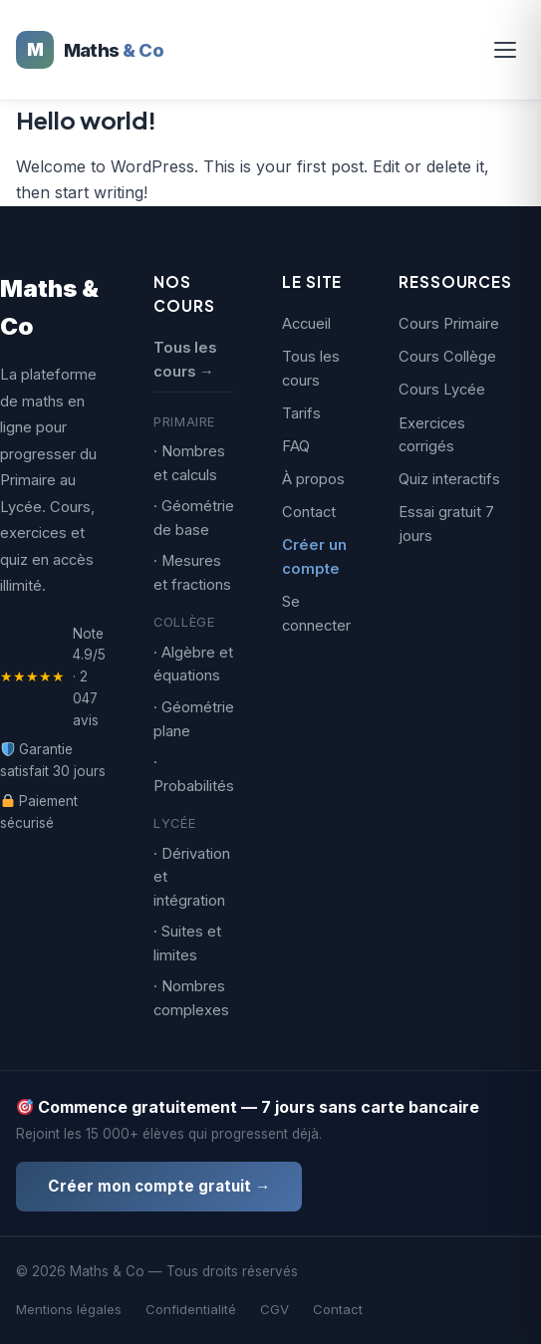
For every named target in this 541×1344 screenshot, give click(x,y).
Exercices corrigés (432, 435)
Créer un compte (314, 557)
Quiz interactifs (449, 479)
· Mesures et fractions (192, 573)
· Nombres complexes (191, 998)
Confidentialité (190, 1309)
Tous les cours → (184, 360)
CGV (274, 1309)
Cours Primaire (449, 324)
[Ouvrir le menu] (505, 50)
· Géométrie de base (193, 518)
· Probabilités (193, 774)
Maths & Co (49, 307)
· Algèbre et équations (193, 664)
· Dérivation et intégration (191, 877)
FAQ (296, 446)
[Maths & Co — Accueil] (89, 50)
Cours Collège (447, 357)
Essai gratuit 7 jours (446, 524)
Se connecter (316, 614)
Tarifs (301, 413)
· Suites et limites (187, 943)
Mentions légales (69, 1309)
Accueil (306, 324)
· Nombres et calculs (189, 463)
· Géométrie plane (193, 719)
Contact (309, 512)
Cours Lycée (442, 390)
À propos (313, 479)
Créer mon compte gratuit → (159, 1186)
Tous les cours (311, 369)
